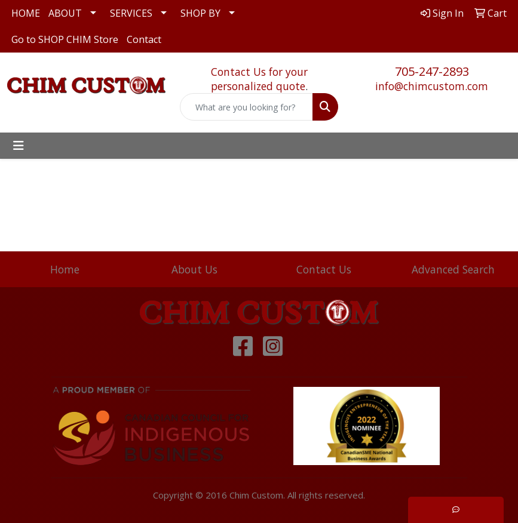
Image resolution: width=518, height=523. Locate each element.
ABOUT (65, 13)
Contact (144, 39)
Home (64, 269)
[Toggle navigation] (18, 145)
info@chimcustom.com (431, 86)
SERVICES (131, 13)
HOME (25, 13)
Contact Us (323, 269)
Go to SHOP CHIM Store (64, 39)
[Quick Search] (246, 107)
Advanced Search (453, 269)
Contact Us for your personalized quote (259, 78)
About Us (194, 269)
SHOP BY (200, 13)
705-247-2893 (432, 71)
